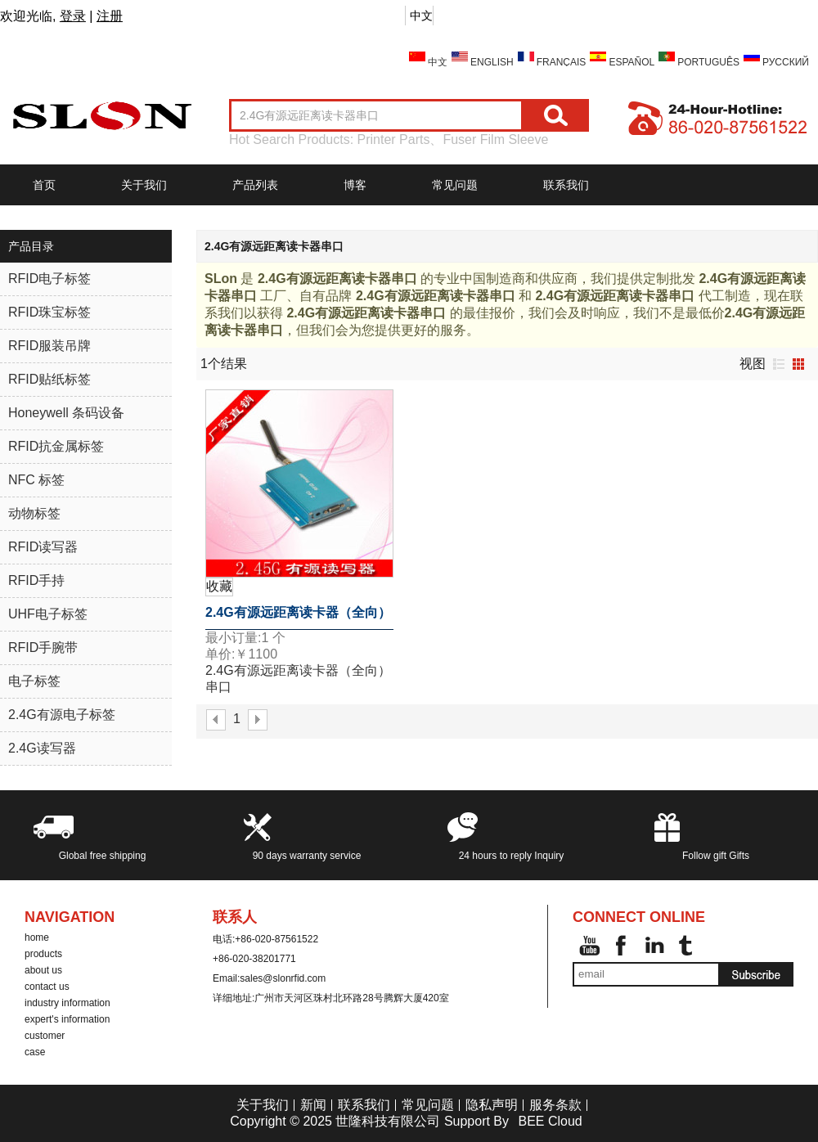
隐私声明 (491, 1105)
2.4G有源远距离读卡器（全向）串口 (298, 617)
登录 (73, 16)
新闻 (313, 1105)
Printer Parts (393, 139)
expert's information (67, 1019)
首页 (44, 184)
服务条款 (555, 1105)
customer (45, 1035)
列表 (779, 364)
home (37, 937)
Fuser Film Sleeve (495, 139)
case (35, 1052)
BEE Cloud (550, 1121)
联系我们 (566, 184)
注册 (110, 16)
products (43, 954)
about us (43, 970)
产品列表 (255, 184)
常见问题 (455, 184)
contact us (47, 986)
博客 (355, 184)
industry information (67, 1003)
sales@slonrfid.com (283, 978)
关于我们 (144, 184)
